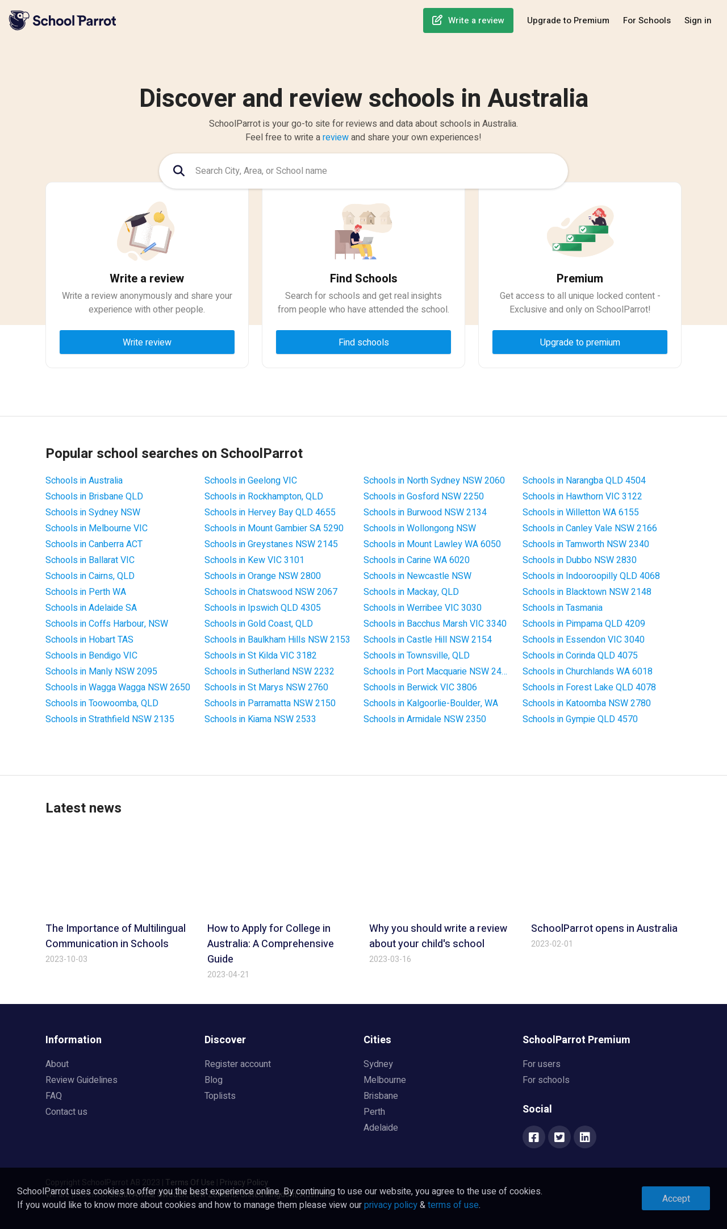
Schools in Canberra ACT (94, 544)
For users (542, 1064)
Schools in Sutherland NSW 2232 (269, 671)
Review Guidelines (81, 1080)
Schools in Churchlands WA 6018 (588, 671)
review (336, 137)
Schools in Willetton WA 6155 (581, 512)
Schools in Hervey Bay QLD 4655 (270, 512)
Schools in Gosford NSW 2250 (424, 496)
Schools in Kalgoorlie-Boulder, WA (431, 703)
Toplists (220, 1096)
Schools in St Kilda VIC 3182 (260, 656)
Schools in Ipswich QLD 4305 (262, 608)
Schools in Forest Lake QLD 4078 (589, 687)
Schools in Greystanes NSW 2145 (271, 544)
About (57, 1064)
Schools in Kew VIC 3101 (254, 560)
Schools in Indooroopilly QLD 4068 (591, 576)
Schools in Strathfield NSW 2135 (109, 719)
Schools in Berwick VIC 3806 (420, 687)
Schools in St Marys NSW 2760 (266, 687)
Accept (676, 1199)
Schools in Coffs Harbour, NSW (106, 624)
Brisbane (381, 1096)
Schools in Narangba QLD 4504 (584, 481)
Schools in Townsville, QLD (417, 656)
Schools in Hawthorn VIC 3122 (582, 496)
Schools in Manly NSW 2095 (101, 671)
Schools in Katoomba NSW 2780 (587, 703)
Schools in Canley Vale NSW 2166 (590, 528)
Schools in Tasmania (563, 608)
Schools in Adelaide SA (91, 608)
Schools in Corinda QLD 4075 (580, 656)
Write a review (476, 20)
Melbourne (385, 1080)
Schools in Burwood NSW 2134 (425, 512)
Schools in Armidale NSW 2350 (425, 719)
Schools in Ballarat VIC (90, 560)
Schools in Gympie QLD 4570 (580, 719)
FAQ (53, 1096)
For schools (546, 1080)
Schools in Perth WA (85, 592)
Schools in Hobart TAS (89, 640)
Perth (374, 1112)
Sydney (378, 1064)
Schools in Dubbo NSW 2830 (580, 560)
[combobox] (363, 171)
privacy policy (390, 1205)
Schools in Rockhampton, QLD (263, 496)
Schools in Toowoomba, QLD (101, 703)
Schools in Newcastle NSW (417, 576)
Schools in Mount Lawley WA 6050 (432, 544)
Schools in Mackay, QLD (411, 592)
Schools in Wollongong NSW (420, 528)
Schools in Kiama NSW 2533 (260, 719)
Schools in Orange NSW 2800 (262, 576)
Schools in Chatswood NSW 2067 (270, 592)
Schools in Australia (84, 481)
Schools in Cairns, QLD (90, 576)
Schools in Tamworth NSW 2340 (586, 544)
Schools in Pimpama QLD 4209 (584, 624)
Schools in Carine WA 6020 (417, 560)
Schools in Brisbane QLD (94, 496)
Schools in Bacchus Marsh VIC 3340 (435, 624)
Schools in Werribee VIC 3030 (423, 608)
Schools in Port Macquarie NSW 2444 (437, 671)
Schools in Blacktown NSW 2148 (587, 592)
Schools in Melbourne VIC (96, 528)
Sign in (698, 20)
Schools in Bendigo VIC (91, 656)
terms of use (453, 1205)
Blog (213, 1080)
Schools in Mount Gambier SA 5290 (274, 528)
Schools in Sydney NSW (92, 512)
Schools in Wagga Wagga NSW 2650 (117, 687)
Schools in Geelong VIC (250, 481)
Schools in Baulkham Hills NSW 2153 (277, 640)
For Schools (647, 20)
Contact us (66, 1112)
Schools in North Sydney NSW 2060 (434, 481)
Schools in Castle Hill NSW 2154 (428, 640)
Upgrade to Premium (568, 20)
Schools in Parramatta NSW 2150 (270, 703)
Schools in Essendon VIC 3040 (584, 640)
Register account (237, 1064)
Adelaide (381, 1128)
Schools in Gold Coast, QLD (258, 624)
